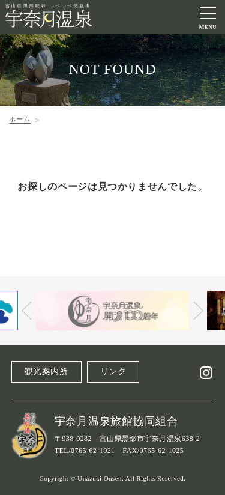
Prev (27, 311)
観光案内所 (46, 371)
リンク (113, 371)
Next (198, 311)
